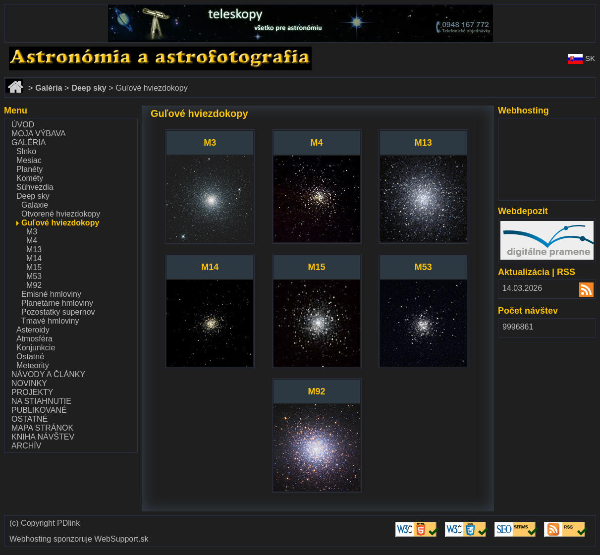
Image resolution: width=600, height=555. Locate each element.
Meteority (32, 365)
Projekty (32, 392)
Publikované (39, 410)
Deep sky (33, 196)
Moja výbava (38, 133)
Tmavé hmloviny (50, 321)
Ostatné (30, 356)
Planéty (29, 169)
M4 (31, 240)
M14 (34, 258)
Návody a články (48, 374)
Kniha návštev (42, 437)
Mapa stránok (42, 428)
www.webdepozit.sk (535, 225)
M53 (34, 276)
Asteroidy (33, 330)
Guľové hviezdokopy (60, 223)
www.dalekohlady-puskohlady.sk (61, 8)
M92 (34, 285)
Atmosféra (34, 338)
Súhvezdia (35, 187)
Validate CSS (468, 522)
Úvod (22, 124)
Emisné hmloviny (51, 294)
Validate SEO (518, 522)
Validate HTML (409, 526)
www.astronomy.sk (36, 51)
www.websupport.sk (535, 124)
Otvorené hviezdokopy (60, 214)
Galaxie (34, 205)
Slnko (26, 151)
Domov (16, 82)
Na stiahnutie (41, 401)
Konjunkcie (35, 347)
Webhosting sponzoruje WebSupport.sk (78, 539)
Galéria (28, 142)
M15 (34, 267)
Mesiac (29, 160)
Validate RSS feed (567, 526)
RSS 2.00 (580, 290)
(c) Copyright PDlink (44, 523)
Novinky (29, 383)
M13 (34, 249)
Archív (26, 446)
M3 (31, 231)
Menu (15, 110)
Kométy (29, 178)
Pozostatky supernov (58, 312)
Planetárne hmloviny (57, 303)
